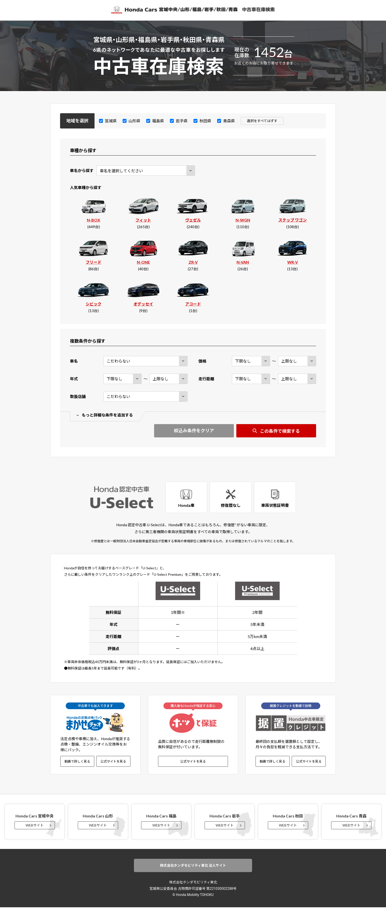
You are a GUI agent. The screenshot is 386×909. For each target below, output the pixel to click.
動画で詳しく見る (77, 762)
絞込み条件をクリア (194, 430)
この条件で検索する (280, 431)
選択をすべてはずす (263, 121)
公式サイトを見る (113, 762)
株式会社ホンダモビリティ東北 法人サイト (193, 867)
